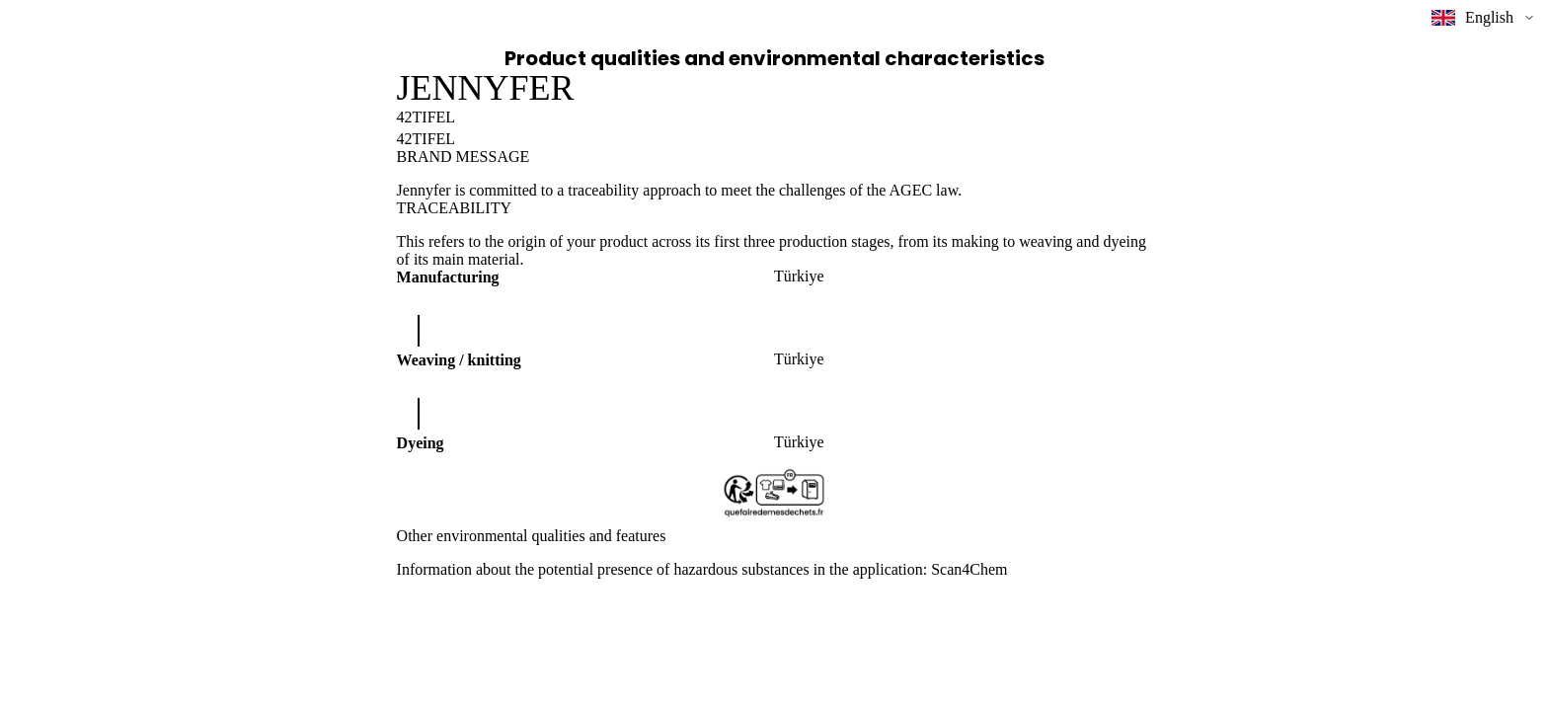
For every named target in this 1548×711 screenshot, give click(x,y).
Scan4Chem (969, 569)
